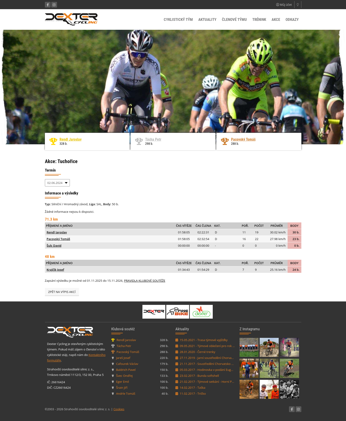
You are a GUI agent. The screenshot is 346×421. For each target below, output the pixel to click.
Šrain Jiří (122, 387)
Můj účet (284, 5)
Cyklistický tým (178, 19)
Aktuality (207, 19)
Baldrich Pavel (126, 370)
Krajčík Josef (55, 270)
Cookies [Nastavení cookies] (118, 409)
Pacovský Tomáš (243, 139)
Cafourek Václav (127, 364)
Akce (276, 19)
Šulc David (54, 245)
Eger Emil (122, 382)
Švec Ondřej (124, 376)
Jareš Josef (123, 358)
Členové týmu (234, 19)
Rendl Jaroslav (71, 139)
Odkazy (292, 19)
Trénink (259, 19)
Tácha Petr (153, 139)
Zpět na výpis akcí (62, 292)
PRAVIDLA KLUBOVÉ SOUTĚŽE (144, 281)
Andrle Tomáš (125, 393)
